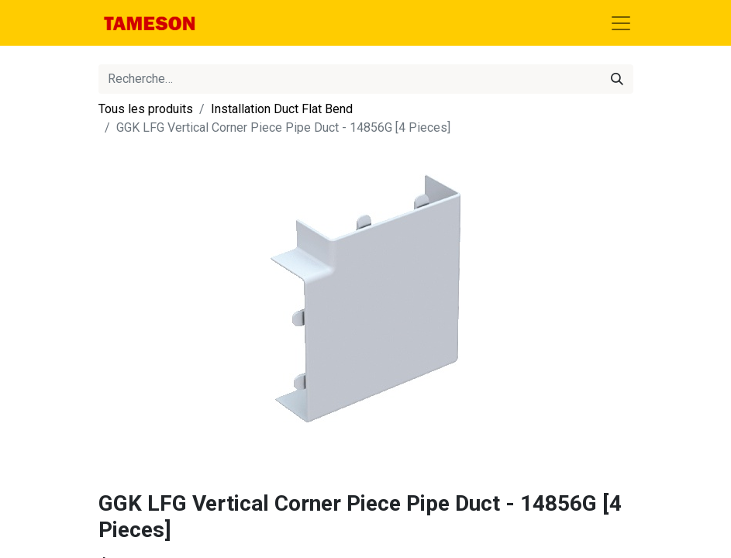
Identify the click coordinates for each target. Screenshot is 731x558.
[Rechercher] (617, 79)
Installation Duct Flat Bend (282, 109)
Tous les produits (145, 109)
